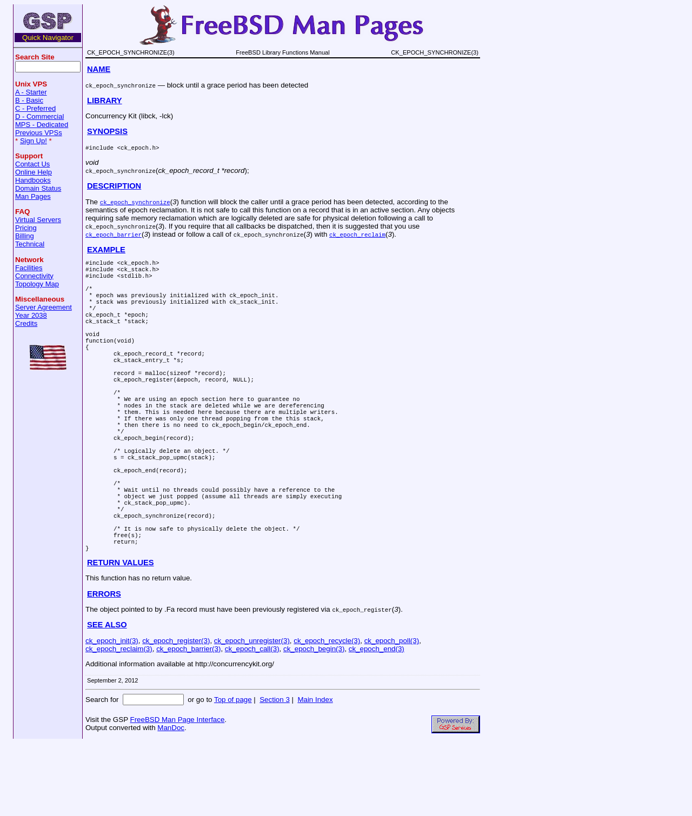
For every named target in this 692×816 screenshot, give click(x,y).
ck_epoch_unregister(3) (252, 714)
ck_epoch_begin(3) (313, 722)
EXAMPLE (106, 249)
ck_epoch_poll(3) (392, 714)
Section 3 (275, 772)
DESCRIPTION (114, 186)
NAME (98, 69)
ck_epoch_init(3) (111, 714)
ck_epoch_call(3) (252, 722)
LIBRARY (104, 100)
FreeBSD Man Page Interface (177, 792)
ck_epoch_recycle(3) (327, 714)
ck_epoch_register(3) (176, 714)
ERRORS (104, 667)
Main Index (314, 772)
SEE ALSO (107, 697)
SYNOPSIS (107, 131)
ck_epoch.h (138, 147)
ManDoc (170, 801)
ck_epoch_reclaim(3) (118, 722)
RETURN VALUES (120, 635)
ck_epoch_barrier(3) (188, 722)
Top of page (233, 772)
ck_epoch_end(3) (376, 722)
